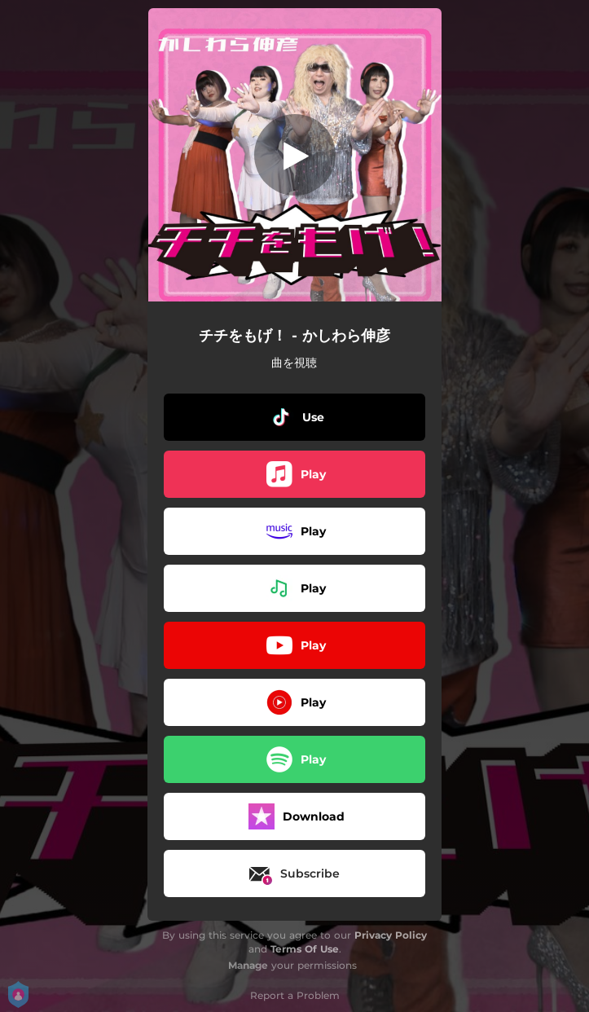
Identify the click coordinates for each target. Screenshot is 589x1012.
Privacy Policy (390, 935)
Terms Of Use (304, 949)
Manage (248, 965)
